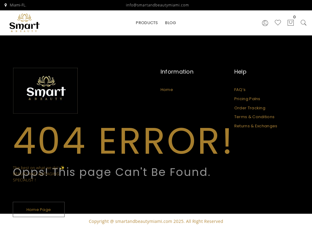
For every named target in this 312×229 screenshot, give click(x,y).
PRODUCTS (147, 23)
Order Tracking (249, 108)
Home (167, 90)
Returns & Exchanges (256, 126)
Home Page (39, 210)
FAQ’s (240, 90)
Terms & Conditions (254, 117)
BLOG (170, 23)
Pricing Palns (247, 99)
